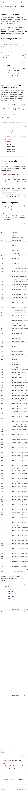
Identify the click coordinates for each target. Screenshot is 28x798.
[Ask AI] (24, 62)
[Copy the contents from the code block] (22, 62)
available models (6, 170)
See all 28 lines (6, 117)
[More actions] (26, 2)
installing (3, 31)
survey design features (11, 132)
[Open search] (21, 2)
